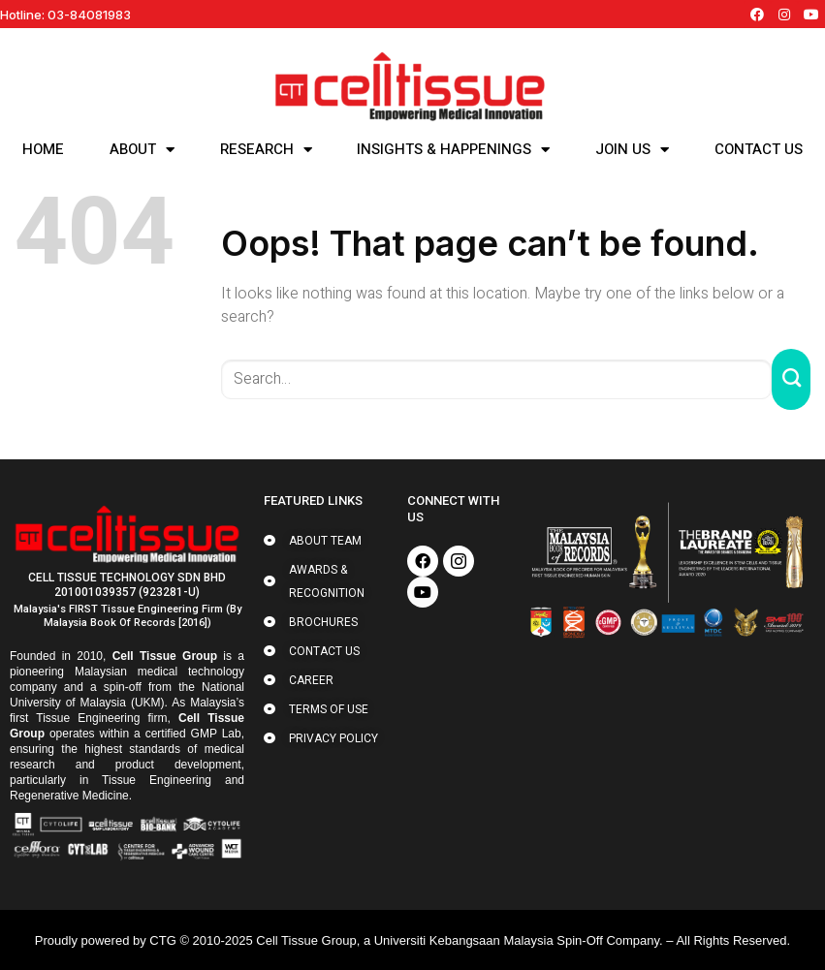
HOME (43, 149)
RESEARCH (266, 149)
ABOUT (142, 149)
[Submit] (791, 379)
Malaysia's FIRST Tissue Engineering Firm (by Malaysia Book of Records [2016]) (127, 616)
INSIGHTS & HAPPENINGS (453, 149)
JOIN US (632, 149)
